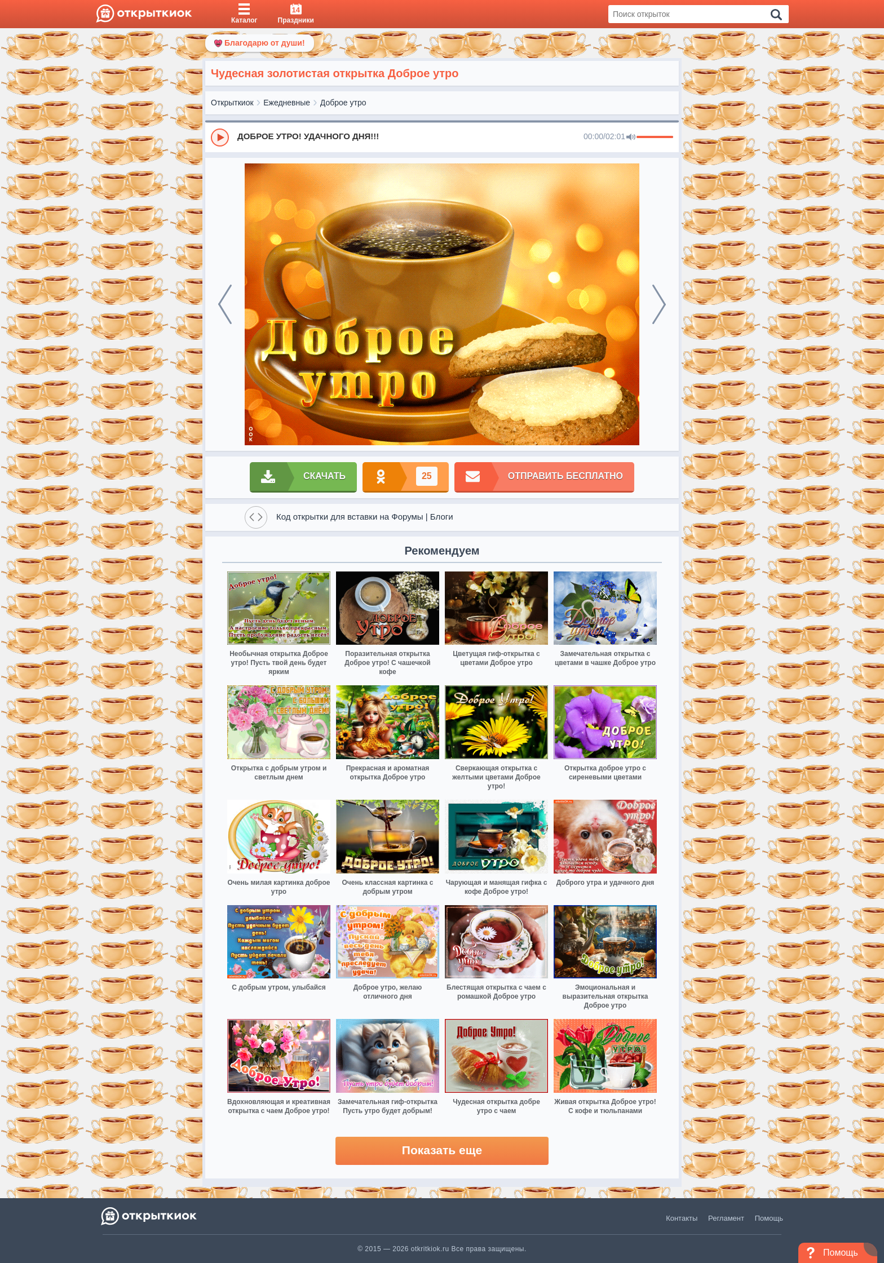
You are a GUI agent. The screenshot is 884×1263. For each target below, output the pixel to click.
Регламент (726, 1218)
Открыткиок (232, 102)
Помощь (769, 1218)
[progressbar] (655, 137)
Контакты (681, 1218)
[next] (659, 304)
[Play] (220, 137)
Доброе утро (343, 102)
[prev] (225, 304)
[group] (442, 137)
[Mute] (631, 137)
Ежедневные (286, 102)
